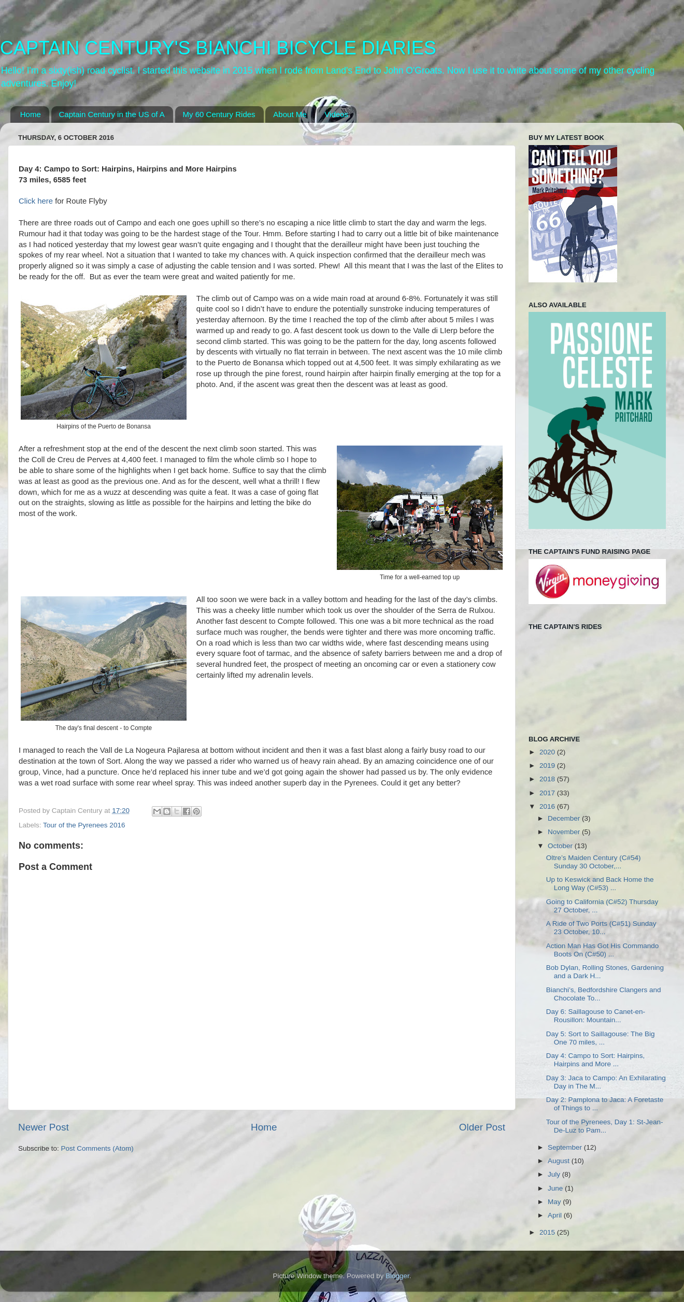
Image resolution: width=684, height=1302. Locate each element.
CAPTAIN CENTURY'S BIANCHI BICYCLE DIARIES (218, 48)
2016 (548, 806)
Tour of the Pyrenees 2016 (84, 825)
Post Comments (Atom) (97, 1148)
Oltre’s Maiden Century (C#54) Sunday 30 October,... (593, 862)
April (556, 1215)
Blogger (397, 1276)
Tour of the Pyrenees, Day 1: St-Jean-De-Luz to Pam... (604, 1126)
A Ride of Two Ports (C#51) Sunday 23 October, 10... (601, 928)
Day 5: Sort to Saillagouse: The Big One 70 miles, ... (600, 1038)
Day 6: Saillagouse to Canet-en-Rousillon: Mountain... (595, 1016)
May (555, 1202)
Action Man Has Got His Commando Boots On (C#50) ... (602, 950)
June (556, 1188)
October (561, 846)
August (560, 1161)
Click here (37, 201)
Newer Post (43, 1127)
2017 (548, 793)
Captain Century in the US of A (112, 114)
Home (30, 114)
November (565, 832)
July (555, 1174)
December (565, 818)
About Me (289, 114)
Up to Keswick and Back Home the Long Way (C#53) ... (600, 884)
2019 (548, 765)
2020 (548, 752)
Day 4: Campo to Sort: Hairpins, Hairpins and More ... (595, 1060)
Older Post (482, 1127)
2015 (548, 1232)
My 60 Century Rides (219, 114)
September (566, 1147)
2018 (548, 779)
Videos (336, 114)
